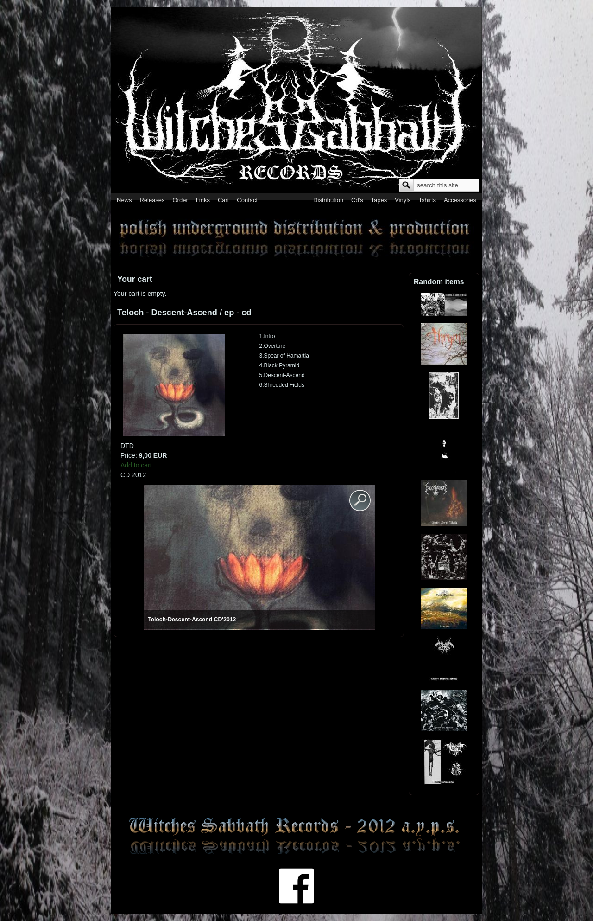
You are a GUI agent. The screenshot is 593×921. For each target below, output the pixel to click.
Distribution (328, 200)
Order (180, 200)
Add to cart (136, 465)
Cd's (357, 200)
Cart (223, 200)
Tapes (379, 200)
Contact (247, 200)
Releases (151, 200)
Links (203, 200)
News (124, 200)
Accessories (460, 200)
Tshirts (427, 200)
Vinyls (402, 200)
